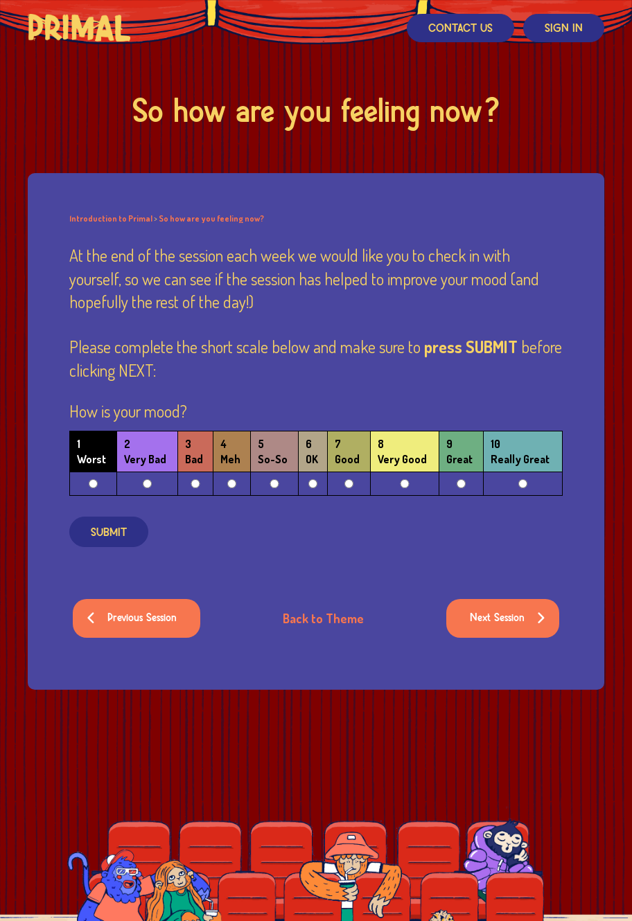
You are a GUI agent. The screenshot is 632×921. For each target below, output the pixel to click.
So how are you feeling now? (211, 219)
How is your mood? (128, 412)
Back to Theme (323, 618)
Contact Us (460, 28)
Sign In (564, 28)
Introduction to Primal (110, 219)
